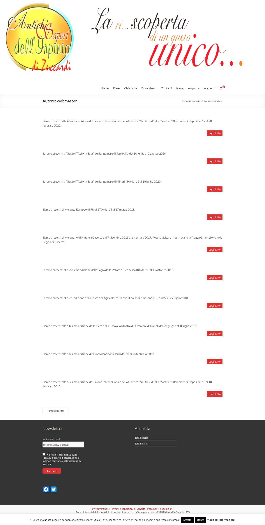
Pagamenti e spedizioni (160, 508)
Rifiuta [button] (200, 519)
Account (209, 88)
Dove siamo (148, 88)
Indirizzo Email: (52, 438)
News (179, 88)
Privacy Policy (100, 508)
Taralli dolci (141, 437)
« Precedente (55, 410)
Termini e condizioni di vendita (127, 508)
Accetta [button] (187, 519)
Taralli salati (141, 443)
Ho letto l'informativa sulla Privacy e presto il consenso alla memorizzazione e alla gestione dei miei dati (62, 459)
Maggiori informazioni (221, 519)
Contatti (166, 88)
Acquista (193, 88)
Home (105, 88)
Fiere (116, 88)
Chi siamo (130, 88)
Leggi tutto (215, 133)
